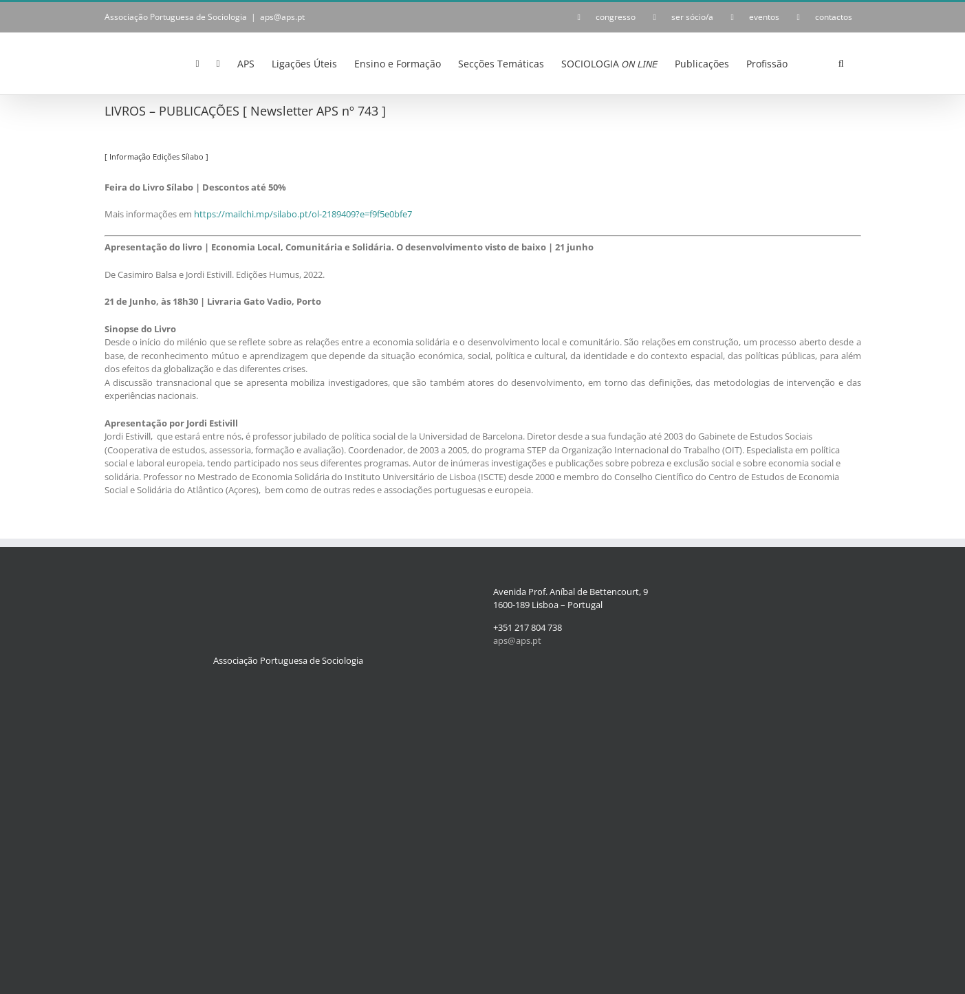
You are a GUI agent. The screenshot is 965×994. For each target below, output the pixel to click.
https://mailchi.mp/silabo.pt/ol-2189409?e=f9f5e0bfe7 (303, 214)
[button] (841, 62)
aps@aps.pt (282, 17)
